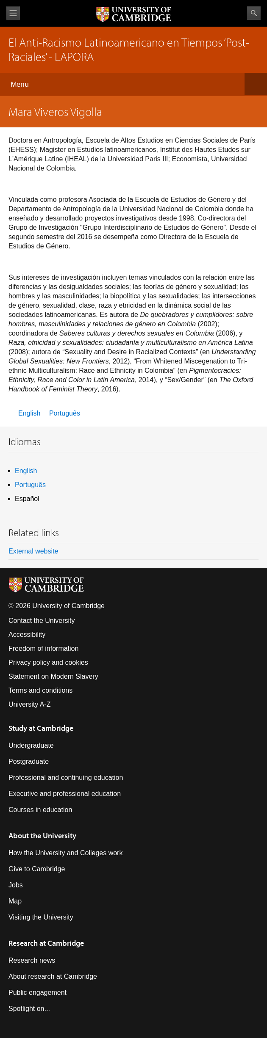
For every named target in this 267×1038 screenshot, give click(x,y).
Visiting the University (40, 917)
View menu (13, 13)
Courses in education (40, 809)
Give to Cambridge (36, 869)
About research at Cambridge (52, 976)
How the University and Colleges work (65, 852)
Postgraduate (28, 761)
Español (27, 498)
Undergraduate (31, 745)
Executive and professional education (64, 793)
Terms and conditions (40, 690)
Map (15, 901)
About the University (42, 835)
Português (64, 413)
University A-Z (29, 704)
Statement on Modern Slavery (53, 676)
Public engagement (37, 992)
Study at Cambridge (40, 728)
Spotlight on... (29, 1008)
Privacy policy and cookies (48, 662)
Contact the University (41, 620)
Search (254, 13)
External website (33, 551)
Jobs (15, 885)
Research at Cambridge (46, 943)
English (29, 413)
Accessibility (26, 634)
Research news (31, 960)
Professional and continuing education (65, 777)
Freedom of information (43, 648)
